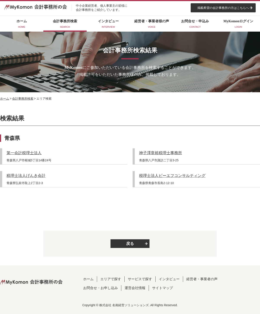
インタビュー (169, 279)
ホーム (4, 98)
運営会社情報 (135, 288)
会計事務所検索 (22, 98)
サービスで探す (140, 279)
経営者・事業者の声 (202, 279)
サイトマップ (162, 288)
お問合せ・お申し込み (100, 288)
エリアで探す (110, 279)
